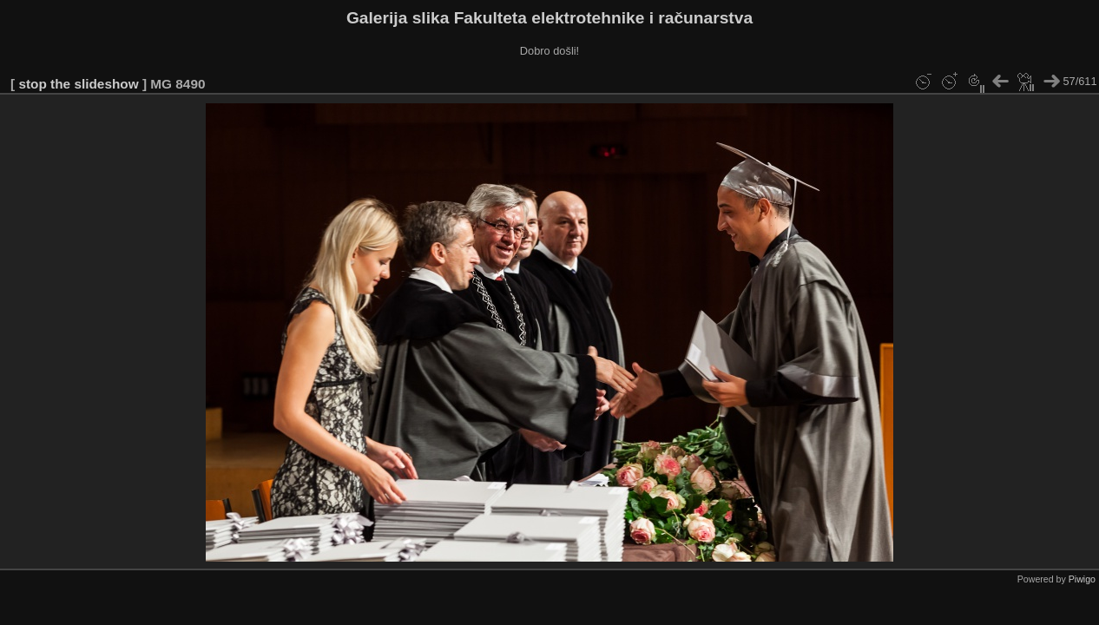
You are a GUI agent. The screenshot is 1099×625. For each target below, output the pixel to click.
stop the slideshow (78, 83)
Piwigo (1082, 579)
